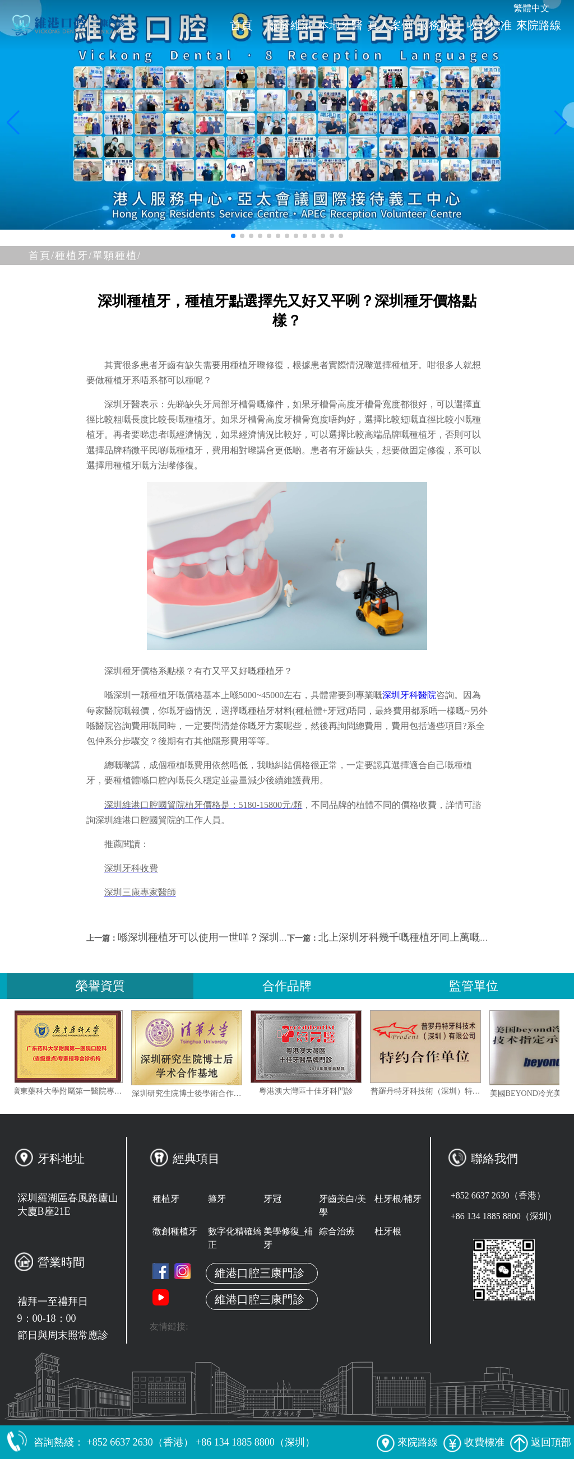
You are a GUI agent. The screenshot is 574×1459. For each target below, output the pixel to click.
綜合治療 (337, 1231)
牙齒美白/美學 (342, 1205)
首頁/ (42, 255)
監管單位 (473, 986)
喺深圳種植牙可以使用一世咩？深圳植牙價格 (219, 937)
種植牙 (165, 1199)
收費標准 (489, 25)
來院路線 (538, 25)
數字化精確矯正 (235, 1237)
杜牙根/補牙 (398, 1199)
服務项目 (439, 25)
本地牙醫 (340, 25)
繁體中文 (531, 8)
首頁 (241, 25)
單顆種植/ (116, 255)
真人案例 (390, 25)
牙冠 (272, 1199)
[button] (233, 236)
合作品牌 (287, 986)
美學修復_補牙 (288, 1237)
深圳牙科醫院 (409, 695)
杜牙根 (387, 1231)
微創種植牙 (174, 1231)
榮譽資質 (100, 986)
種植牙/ (73, 255)
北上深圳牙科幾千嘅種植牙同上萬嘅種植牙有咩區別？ (439, 937)
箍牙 (217, 1199)
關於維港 (290, 25)
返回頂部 (540, 1442)
